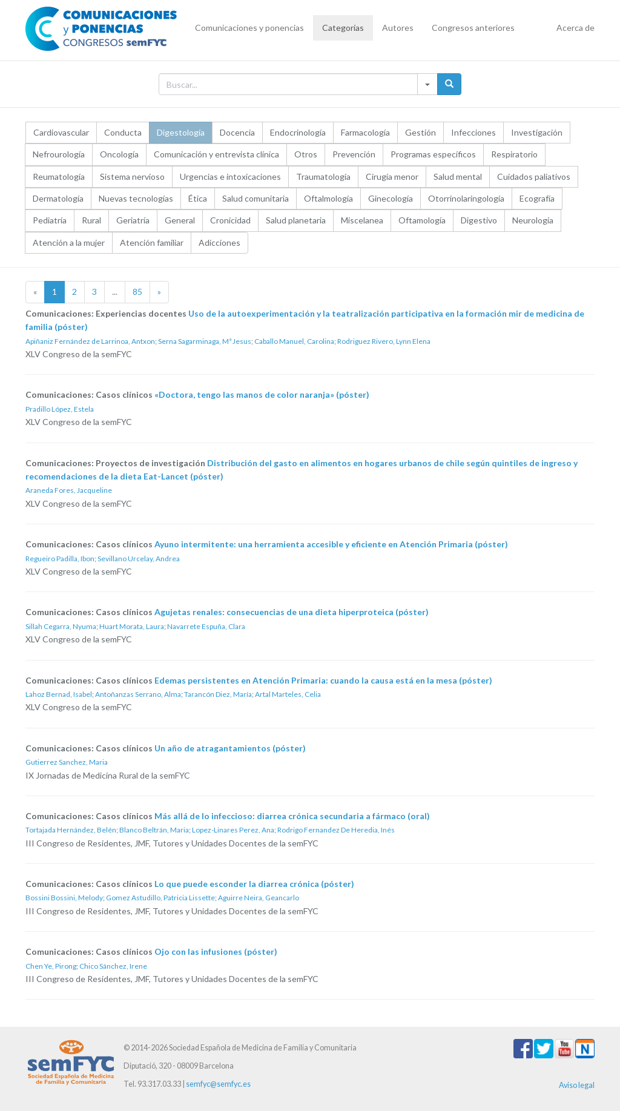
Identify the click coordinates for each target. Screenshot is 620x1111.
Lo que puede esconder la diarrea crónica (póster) (254, 884)
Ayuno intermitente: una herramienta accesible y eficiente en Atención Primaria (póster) (331, 544)
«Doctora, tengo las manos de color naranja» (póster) (261, 394)
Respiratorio (514, 154)
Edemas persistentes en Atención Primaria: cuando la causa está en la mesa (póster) (323, 680)
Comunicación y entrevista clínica (216, 154)
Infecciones (473, 132)
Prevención (353, 154)
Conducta (123, 132)
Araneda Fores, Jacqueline (68, 490)
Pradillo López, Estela (59, 409)
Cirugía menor (392, 176)
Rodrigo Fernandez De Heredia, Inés (336, 829)
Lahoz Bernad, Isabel (58, 694)
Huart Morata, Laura (131, 626)
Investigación (536, 132)
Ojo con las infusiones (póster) (215, 951)
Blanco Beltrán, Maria (154, 829)
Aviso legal (577, 1085)
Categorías (343, 27)
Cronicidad (230, 220)
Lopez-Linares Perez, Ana (233, 829)
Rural (91, 220)
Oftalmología (328, 198)
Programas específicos (433, 154)
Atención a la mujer (69, 242)
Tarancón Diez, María (218, 694)
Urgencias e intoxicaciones (230, 176)
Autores (398, 27)
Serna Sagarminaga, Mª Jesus (204, 341)
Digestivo (479, 220)
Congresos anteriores (473, 27)
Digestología (181, 132)
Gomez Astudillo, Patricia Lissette (160, 897)
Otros (305, 154)
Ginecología (390, 198)
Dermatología (58, 198)
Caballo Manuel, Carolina (294, 341)
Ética (197, 198)
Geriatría (133, 220)
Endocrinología (298, 132)
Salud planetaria (296, 220)
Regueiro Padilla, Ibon (59, 558)
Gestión (420, 132)
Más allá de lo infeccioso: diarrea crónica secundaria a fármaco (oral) (292, 816)
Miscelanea (362, 220)
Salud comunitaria (255, 198)
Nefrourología (59, 154)
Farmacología (365, 132)
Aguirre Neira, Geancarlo (258, 897)
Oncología (119, 154)
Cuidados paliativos (533, 176)
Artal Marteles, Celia (288, 694)
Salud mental (458, 176)
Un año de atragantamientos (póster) (230, 748)
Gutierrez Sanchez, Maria (66, 761)
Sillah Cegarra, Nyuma (60, 626)
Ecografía (537, 198)
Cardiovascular (61, 132)
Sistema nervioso (132, 176)
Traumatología (323, 176)
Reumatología (59, 176)
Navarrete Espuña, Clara (206, 626)
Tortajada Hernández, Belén (70, 829)
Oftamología (422, 220)
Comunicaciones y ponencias (249, 27)
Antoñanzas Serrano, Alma (138, 694)
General (180, 220)
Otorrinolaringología (466, 198)
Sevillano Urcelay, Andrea (138, 558)
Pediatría (50, 220)
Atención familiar (151, 242)
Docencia (237, 132)
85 (137, 291)
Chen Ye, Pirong (50, 966)
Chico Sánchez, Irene (113, 966)
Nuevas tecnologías (136, 198)
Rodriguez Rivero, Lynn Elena (383, 341)
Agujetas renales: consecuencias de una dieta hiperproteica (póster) (291, 612)
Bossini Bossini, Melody (64, 897)
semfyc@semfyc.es (218, 1084)
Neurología (532, 220)
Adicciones (219, 242)
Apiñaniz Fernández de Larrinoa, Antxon (90, 341)
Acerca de (575, 27)
